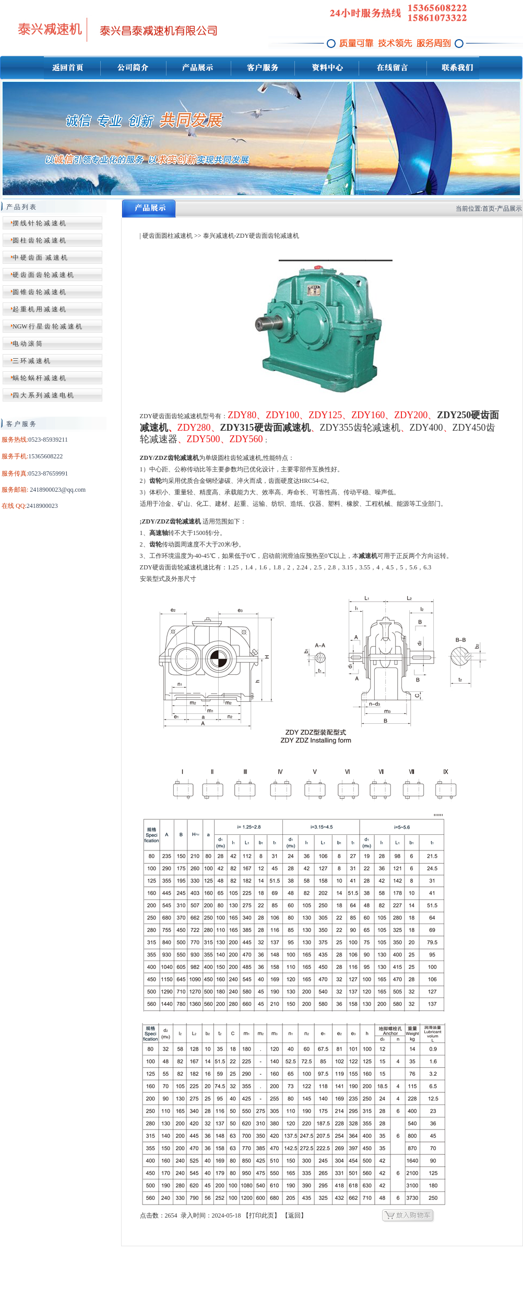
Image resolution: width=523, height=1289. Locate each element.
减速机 (368, 556)
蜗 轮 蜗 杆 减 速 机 (39, 378)
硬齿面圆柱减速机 (167, 235)
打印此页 (261, 1215)
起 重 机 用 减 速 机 (39, 309)
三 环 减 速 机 (31, 360)
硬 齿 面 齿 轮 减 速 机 (43, 274)
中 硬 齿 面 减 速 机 (40, 257)
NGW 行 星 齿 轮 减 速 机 (47, 326)
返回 (294, 1215)
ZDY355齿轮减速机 (360, 427)
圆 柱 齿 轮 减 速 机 (39, 240)
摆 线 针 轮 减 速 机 (39, 223)
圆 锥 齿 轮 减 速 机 (39, 292)
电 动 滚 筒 (27, 343)
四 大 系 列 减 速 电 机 (43, 395)
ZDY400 (426, 427)
